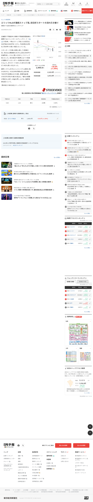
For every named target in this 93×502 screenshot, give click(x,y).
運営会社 (7, 490)
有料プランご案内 (87, 11)
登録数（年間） (83, 281)
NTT (71, 303)
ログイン (87, 4)
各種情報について (57, 107)
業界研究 (53, 11)
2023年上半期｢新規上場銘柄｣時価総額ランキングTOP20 (20, 143)
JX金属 (72, 299)
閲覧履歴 (66, 4)
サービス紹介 (16, 490)
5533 (43, 36)
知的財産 (67, 490)
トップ (6, 11)
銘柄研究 (28, 11)
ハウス (72, 239)
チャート (73, 4)
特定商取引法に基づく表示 (80, 490)
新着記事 (9, 15)
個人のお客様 (63, 445)
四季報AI (76, 11)
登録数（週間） (70, 281)
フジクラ (72, 227)
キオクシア (73, 235)
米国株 (64, 11)
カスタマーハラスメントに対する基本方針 (26, 492)
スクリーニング (41, 11)
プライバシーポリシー (55, 490)
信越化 (72, 243)
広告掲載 (25, 490)
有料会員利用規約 (61, 492)
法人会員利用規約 (74, 492)
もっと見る (57, 157)
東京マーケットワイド (49, 93)
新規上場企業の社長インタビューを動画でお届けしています (22, 3)
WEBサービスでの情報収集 (39, 490)
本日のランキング (18, 145)
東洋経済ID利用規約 (47, 492)
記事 (17, 11)
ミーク (72, 231)
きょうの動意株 (17, 15)
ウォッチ (80, 4)
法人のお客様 (81, 445)
